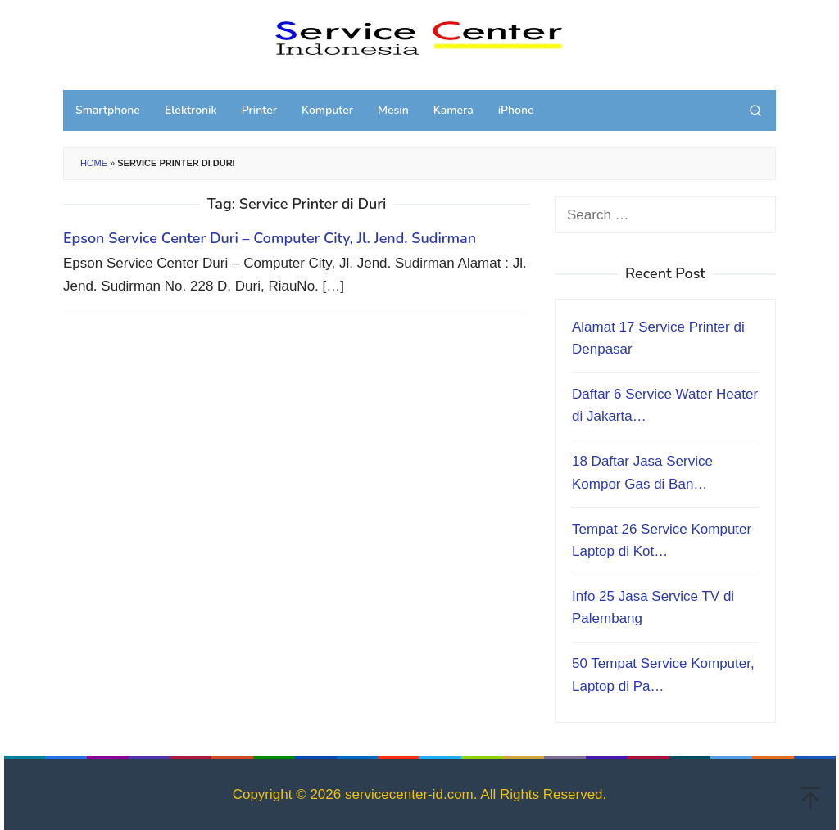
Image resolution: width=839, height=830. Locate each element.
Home (93, 163)
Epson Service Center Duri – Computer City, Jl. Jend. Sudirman (269, 238)
